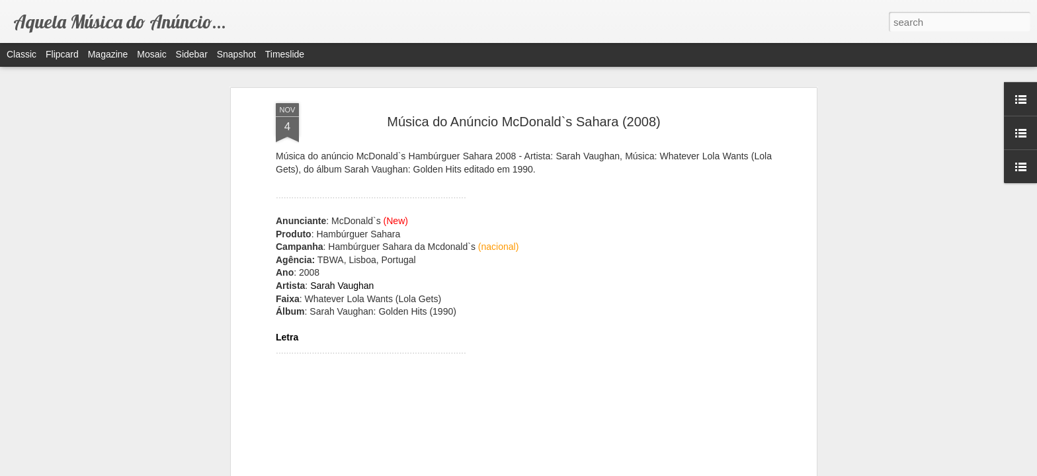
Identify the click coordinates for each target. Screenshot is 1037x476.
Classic (21, 54)
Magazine (108, 54)
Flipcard (62, 54)
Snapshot (236, 54)
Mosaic (151, 54)
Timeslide (284, 54)
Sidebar (192, 54)
